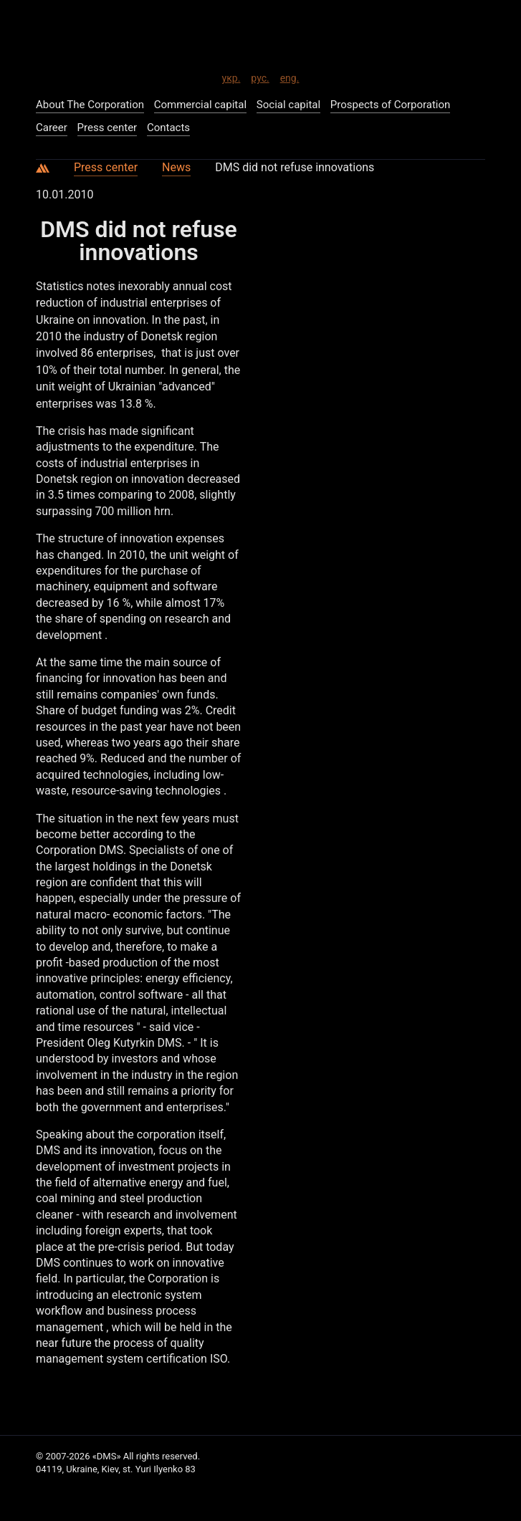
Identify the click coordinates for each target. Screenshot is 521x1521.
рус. (260, 76)
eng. (290, 76)
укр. (231, 76)
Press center (106, 167)
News (176, 167)
